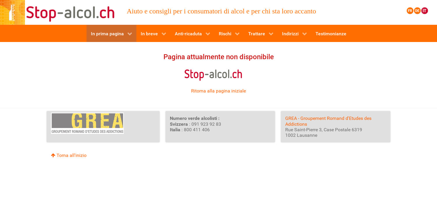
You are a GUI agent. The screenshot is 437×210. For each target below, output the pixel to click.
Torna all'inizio (69, 155)
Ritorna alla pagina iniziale (218, 91)
